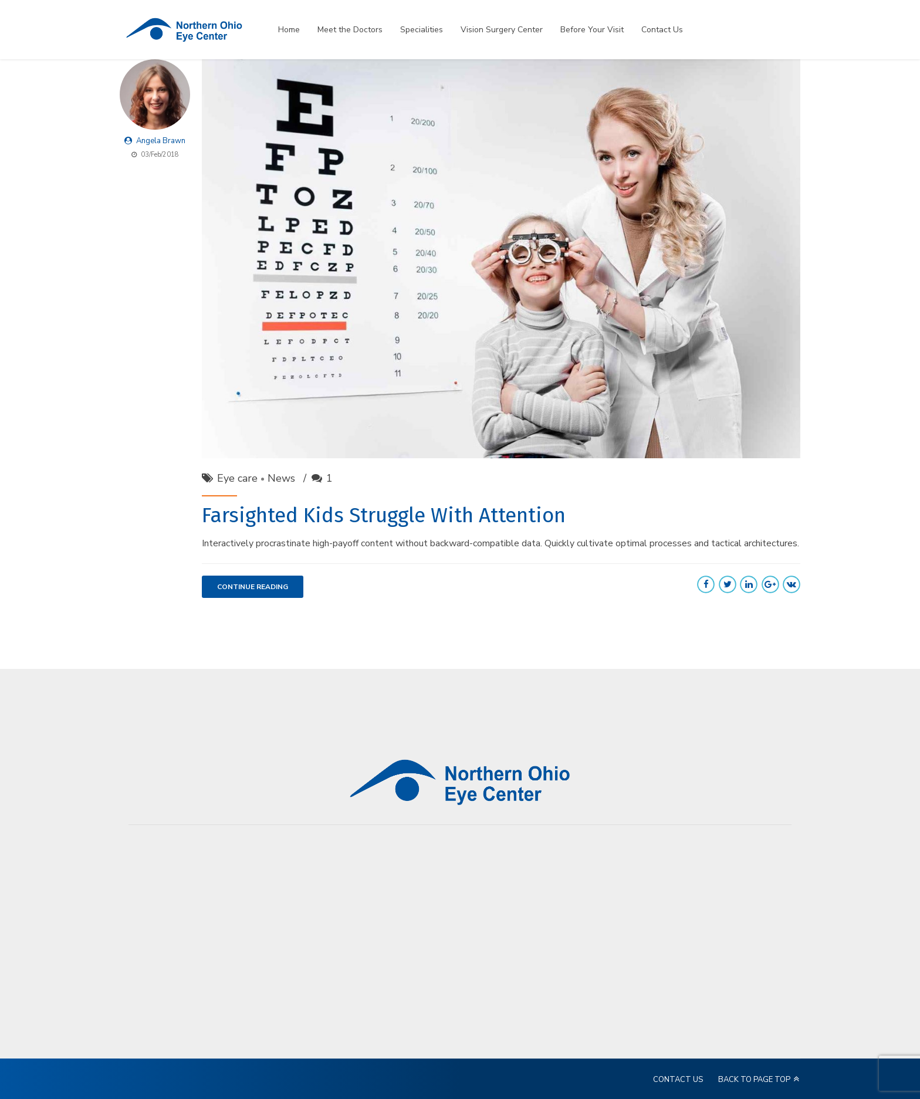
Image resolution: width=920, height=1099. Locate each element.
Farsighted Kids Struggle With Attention (384, 515)
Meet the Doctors (350, 29)
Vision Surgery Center (502, 29)
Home (289, 29)
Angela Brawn (160, 141)
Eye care (237, 478)
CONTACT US (678, 1079)
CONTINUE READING (252, 587)
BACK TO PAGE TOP (754, 1079)
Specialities (421, 29)
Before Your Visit (592, 29)
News (281, 478)
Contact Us (662, 29)
